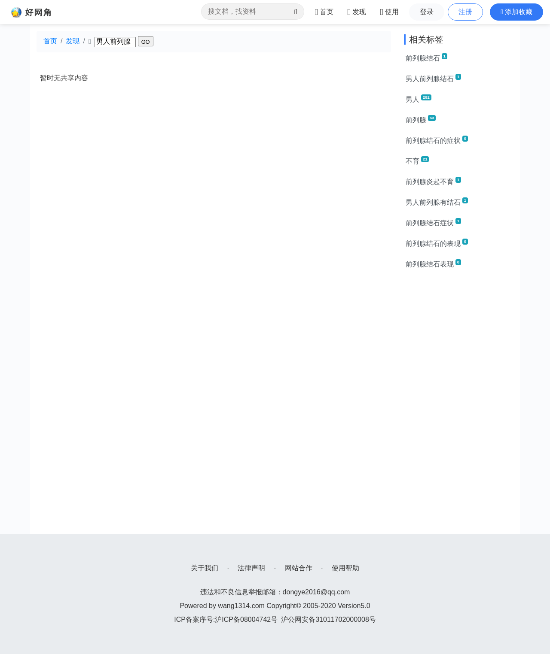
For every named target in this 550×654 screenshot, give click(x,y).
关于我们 (204, 568)
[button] (516, 12)
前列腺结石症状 (433, 222)
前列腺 (421, 119)
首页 (50, 41)
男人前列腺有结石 (437, 201)
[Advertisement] (458, 405)
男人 (418, 98)
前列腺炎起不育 (433, 181)
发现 (72, 41)
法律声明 (251, 568)
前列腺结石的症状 (437, 140)
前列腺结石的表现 (437, 243)
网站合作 (298, 568)
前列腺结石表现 (433, 263)
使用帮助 (345, 568)
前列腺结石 (426, 57)
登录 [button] (427, 11)
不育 (417, 160)
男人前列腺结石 (433, 78)
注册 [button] (465, 11)
